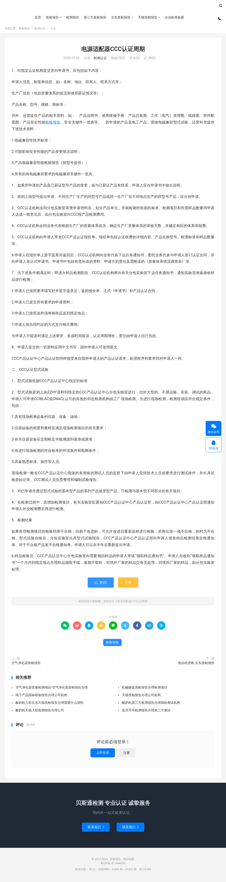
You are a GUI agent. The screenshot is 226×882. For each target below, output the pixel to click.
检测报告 (72, 17)
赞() (150, 59)
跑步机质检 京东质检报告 (196, 664)
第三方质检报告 (95, 17)
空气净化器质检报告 (26, 664)
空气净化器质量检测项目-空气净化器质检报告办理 (51, 689)
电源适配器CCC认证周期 (113, 50)
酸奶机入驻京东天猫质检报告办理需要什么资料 (49, 704)
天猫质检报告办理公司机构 (141, 696)
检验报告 (52, 123)
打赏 (128, 584)
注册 (126, 754)
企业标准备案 (174, 17)
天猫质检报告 (147, 17)
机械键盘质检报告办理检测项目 (144, 689)
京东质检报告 (120, 17)
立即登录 (102, 754)
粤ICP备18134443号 (113, 864)
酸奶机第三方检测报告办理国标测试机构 (151, 704)
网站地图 (128, 860)
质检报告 (113, 7)
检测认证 (40, 29)
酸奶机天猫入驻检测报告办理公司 (39, 712)
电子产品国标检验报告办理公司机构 (41, 696)
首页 (37, 17)
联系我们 (96, 828)
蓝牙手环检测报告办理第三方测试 (146, 712)
